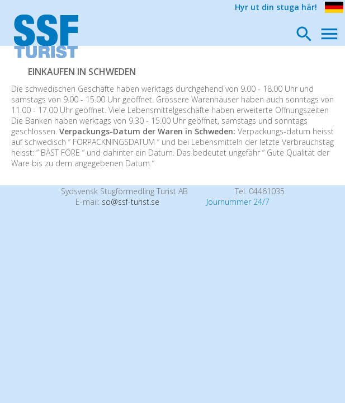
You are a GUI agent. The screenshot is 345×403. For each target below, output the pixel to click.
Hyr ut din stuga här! (276, 7)
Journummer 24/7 (238, 201)
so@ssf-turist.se (130, 201)
